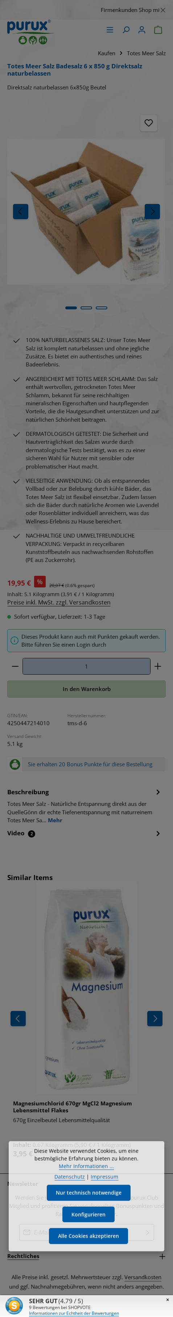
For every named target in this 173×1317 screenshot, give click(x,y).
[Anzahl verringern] (15, 666)
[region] (86, 10)
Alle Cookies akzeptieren (88, 1259)
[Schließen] (163, 9)
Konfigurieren (88, 1237)
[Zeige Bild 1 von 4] (71, 307)
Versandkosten (142, 1278)
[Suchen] (126, 30)
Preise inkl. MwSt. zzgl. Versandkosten (59, 602)
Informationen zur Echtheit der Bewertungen (74, 1313)
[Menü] (110, 30)
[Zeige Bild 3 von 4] (101, 307)
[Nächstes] (152, 211)
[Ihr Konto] (142, 30)
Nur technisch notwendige (88, 1215)
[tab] (84, 806)
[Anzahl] (86, 666)
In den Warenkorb (87, 690)
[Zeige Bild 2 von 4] (86, 307)
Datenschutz (69, 1199)
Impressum (104, 1199)
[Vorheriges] (20, 211)
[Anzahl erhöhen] (158, 666)
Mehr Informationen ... (86, 1188)
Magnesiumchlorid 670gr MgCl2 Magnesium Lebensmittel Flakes (72, 1108)
